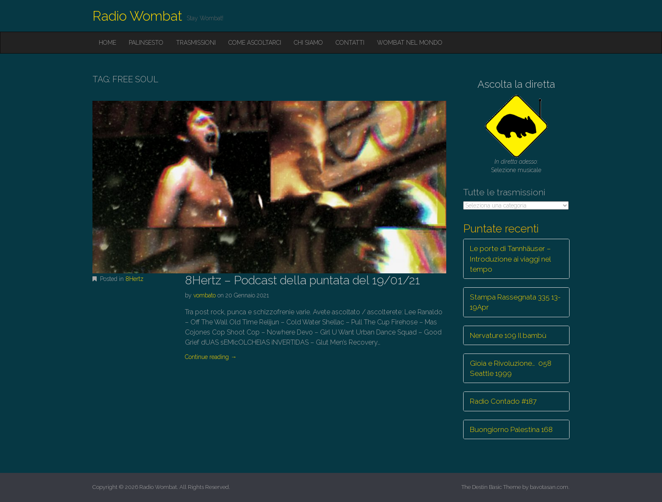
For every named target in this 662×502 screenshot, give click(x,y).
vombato (204, 295)
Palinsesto (146, 42)
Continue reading (210, 357)
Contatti (350, 42)
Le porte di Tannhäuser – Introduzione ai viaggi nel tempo (510, 258)
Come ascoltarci (254, 42)
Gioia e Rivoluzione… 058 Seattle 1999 (510, 368)
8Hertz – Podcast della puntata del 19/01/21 (302, 280)
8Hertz (134, 278)
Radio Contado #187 (503, 401)
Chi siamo (308, 42)
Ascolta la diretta (516, 84)
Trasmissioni (196, 42)
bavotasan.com (549, 487)
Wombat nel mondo (409, 42)
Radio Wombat (137, 16)
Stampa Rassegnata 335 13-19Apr (515, 302)
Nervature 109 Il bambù (508, 335)
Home (107, 42)
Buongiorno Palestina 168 (511, 429)
